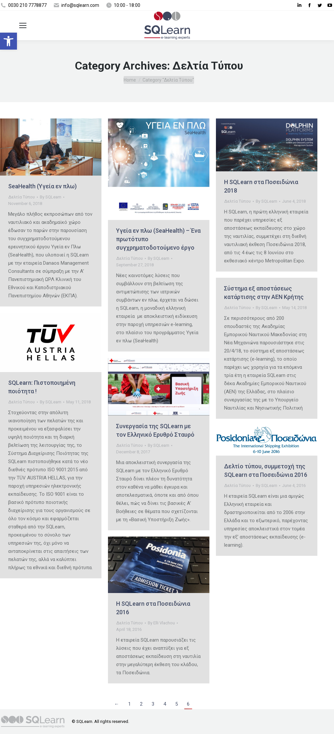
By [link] (50, 197)
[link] (8, 41)
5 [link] (176, 704)
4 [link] (164, 704)
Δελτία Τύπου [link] (21, 197)
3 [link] (153, 704)
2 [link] (141, 704)
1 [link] (129, 704)
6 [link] (188, 704)
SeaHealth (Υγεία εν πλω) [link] (42, 186)
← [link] (116, 704)
